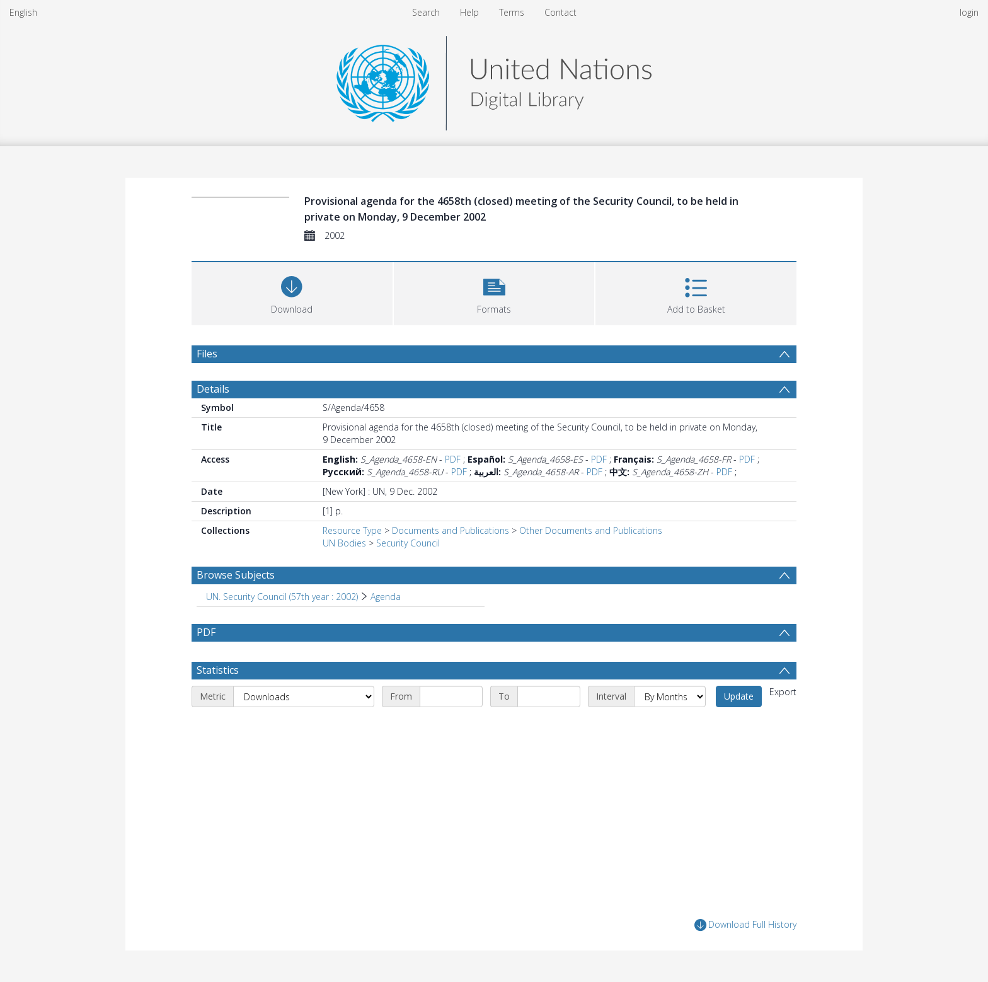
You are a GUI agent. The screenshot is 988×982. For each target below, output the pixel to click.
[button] (494, 292)
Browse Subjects (236, 575)
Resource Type (352, 530)
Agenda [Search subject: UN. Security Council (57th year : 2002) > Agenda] (385, 597)
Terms (511, 12)
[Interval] (670, 696)
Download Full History (745, 925)
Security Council (408, 543)
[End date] (548, 696)
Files (207, 354)
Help (469, 12)
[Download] (292, 292)
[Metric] (303, 696)
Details (213, 389)
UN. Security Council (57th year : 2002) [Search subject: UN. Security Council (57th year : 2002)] (282, 597)
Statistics (218, 670)
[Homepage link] (494, 80)
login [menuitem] (969, 12)
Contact (560, 12)
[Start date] (451, 696)
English (23, 12)
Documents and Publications (450, 530)
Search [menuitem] (426, 12)
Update (739, 696)
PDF (453, 459)
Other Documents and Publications (590, 530)
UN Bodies (344, 543)
